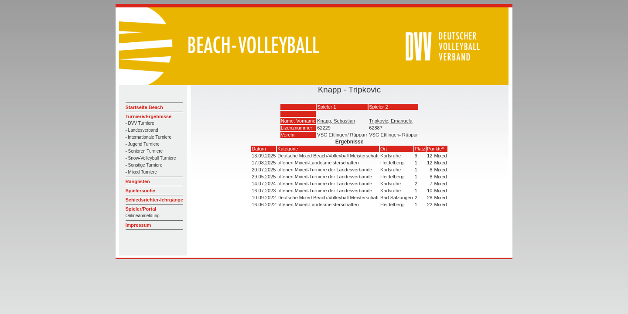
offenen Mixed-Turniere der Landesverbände (324, 169)
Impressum (138, 225)
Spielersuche (140, 190)
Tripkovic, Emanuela (390, 120)
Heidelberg (391, 162)
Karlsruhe (390, 155)
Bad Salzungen (396, 197)
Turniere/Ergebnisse (149, 116)
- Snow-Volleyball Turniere (151, 158)
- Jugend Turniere (143, 144)
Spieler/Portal (141, 209)
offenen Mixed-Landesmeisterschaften (317, 162)
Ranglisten (138, 181)
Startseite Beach (144, 107)
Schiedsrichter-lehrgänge (155, 199)
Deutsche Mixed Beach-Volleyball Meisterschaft (328, 155)
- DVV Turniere (140, 123)
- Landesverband (142, 130)
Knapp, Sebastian (336, 120)
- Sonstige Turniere (144, 165)
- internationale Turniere (149, 137)
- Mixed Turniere (141, 172)
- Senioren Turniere (144, 151)
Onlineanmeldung (143, 215)
